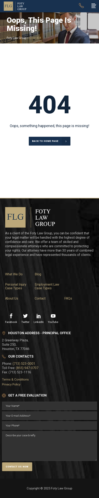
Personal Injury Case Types (15, 286)
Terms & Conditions (15, 379)
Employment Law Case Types (47, 286)
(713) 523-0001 (24, 364)
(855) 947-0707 (27, 368)
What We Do (14, 274)
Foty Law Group (17, 37)
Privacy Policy (11, 384)
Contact (40, 298)
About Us (11, 298)
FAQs (68, 298)
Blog (38, 274)
